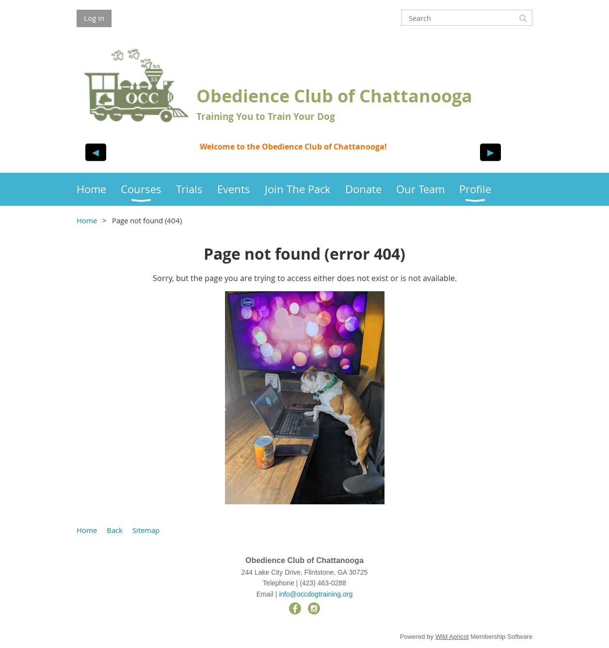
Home (87, 220)
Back (115, 530)
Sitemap (146, 530)
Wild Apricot (452, 636)
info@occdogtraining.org (316, 594)
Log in (94, 18)
